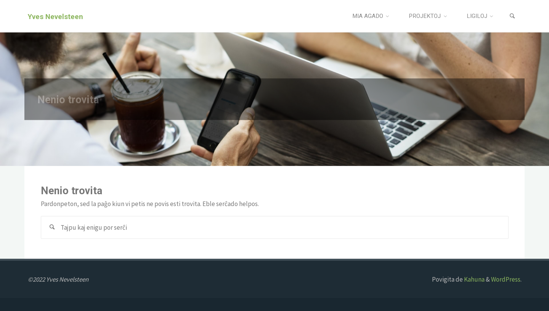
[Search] (512, 16)
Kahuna (474, 279)
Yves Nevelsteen (55, 16)
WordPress (505, 279)
